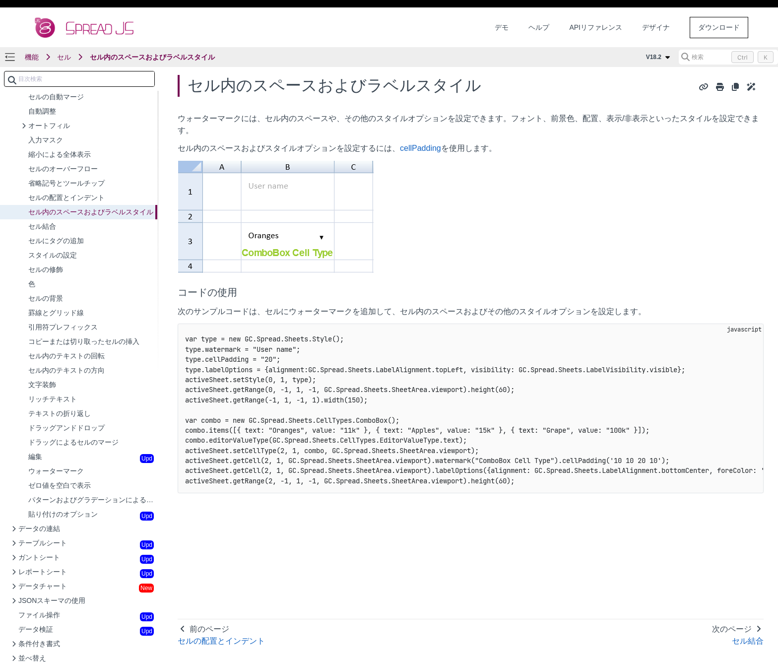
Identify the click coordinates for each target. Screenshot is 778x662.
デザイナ (656, 27)
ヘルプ (538, 27)
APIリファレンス (595, 27)
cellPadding (420, 148)
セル (64, 57)
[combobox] (79, 79)
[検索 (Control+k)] (728, 57)
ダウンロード (719, 27)
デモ (502, 27)
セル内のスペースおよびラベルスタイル (152, 57)
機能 (32, 57)
